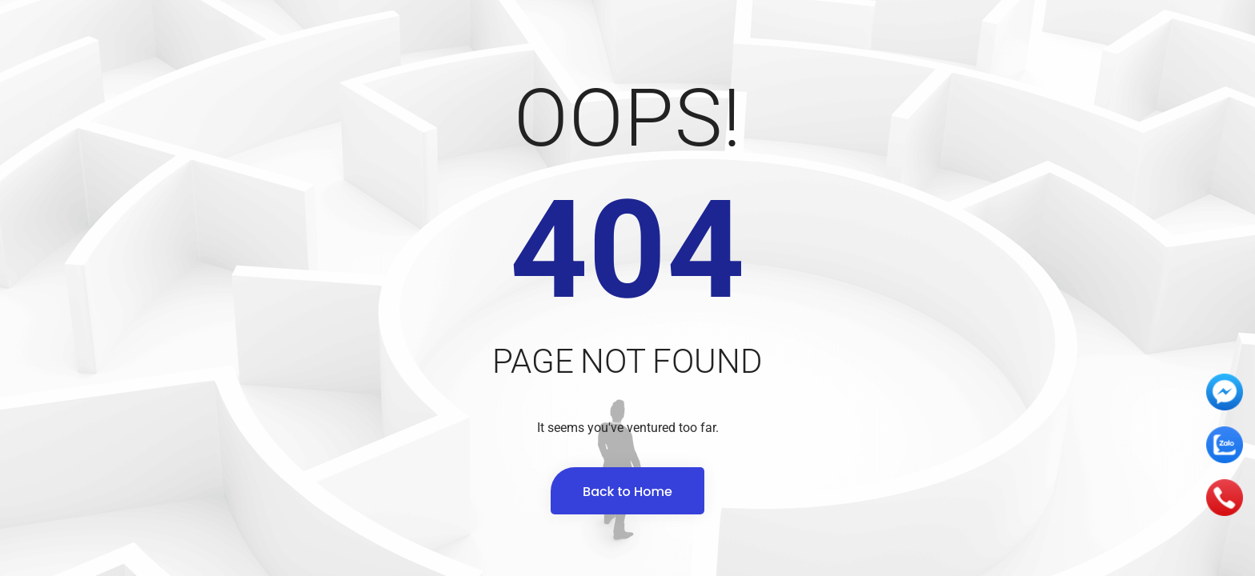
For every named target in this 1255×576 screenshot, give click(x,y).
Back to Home (627, 491)
